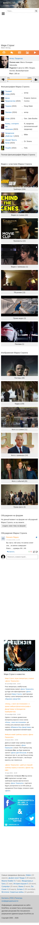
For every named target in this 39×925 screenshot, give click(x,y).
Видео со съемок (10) (19, 215)
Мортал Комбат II (8, 881)
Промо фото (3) (19, 507)
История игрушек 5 (20, 884)
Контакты (5, 898)
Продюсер (19, 58)
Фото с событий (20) (19, 481)
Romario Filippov (12, 537)
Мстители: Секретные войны (13, 892)
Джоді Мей (16, 699)
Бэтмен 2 (20, 889)
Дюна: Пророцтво (27, 689)
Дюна (28, 691)
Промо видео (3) (19, 318)
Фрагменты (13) (19, 241)
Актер (11, 58)
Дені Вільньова (21, 753)
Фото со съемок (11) (19, 429)
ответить (10, 552)
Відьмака (9, 699)
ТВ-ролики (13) (19, 292)
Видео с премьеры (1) (19, 267)
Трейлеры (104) (19, 189)
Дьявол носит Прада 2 (17, 878)
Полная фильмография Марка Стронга (18, 155)
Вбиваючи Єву (16, 727)
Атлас (7, 118)
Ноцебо (8, 148)
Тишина (8, 106)
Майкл (28, 875)
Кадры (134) (19, 404)
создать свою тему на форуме (14, 526)
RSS (12, 898)
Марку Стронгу (17, 694)
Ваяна (21, 886)
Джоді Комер (26, 727)
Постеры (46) (19, 378)
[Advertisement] (19, 30)
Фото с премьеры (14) (19, 455)
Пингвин (8, 112)
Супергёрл (6, 886)
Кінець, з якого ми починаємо (15, 722)
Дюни (7, 790)
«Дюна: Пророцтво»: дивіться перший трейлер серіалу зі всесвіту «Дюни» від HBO (19, 767)
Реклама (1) (19, 344)
